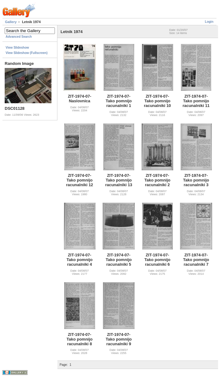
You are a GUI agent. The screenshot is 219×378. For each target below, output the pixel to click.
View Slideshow (17, 47)
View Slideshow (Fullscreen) (26, 53)
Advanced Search (19, 36)
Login (209, 21)
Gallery (11, 22)
